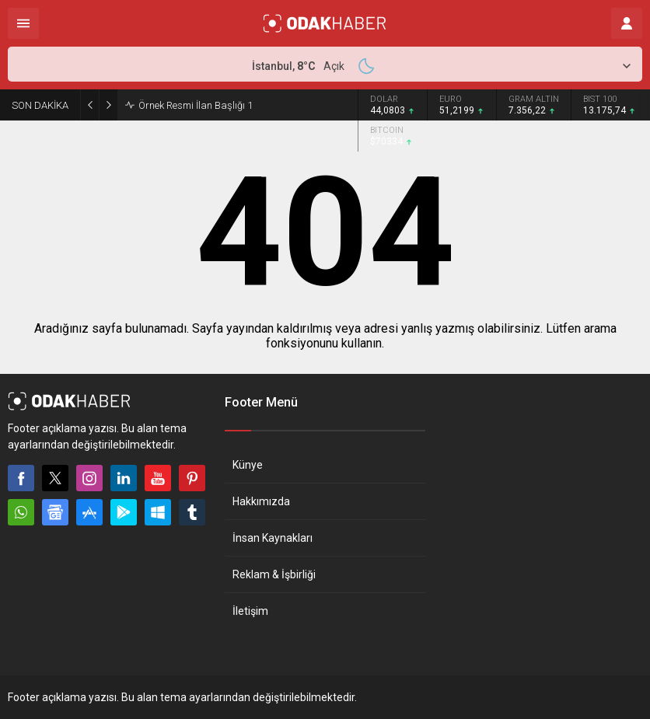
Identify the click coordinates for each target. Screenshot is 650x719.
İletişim (250, 611)
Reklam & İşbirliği (274, 574)
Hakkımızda (261, 501)
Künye (247, 465)
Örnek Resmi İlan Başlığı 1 (195, 105)
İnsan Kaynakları (272, 538)
